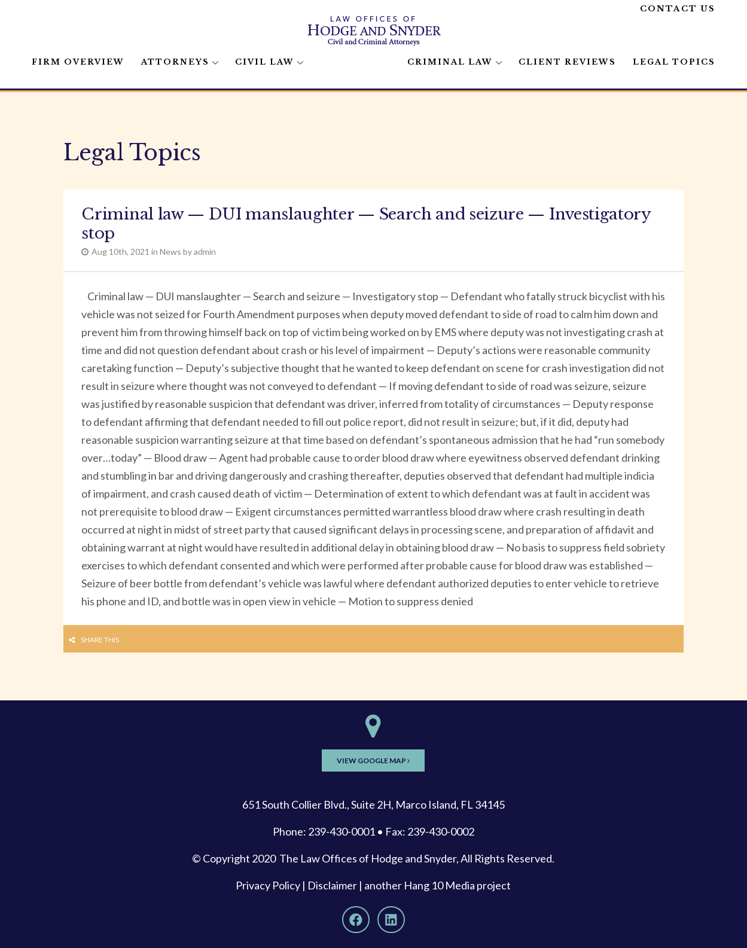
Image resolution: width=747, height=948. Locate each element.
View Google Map (373, 760)
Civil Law (264, 61)
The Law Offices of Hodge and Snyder (367, 858)
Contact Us (677, 9)
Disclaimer (332, 885)
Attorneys (175, 61)
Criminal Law (450, 61)
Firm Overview (78, 61)
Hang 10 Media (439, 885)
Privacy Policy (268, 885)
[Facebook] (356, 920)
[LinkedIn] (391, 920)
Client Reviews (567, 61)
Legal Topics (674, 61)
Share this (100, 639)
